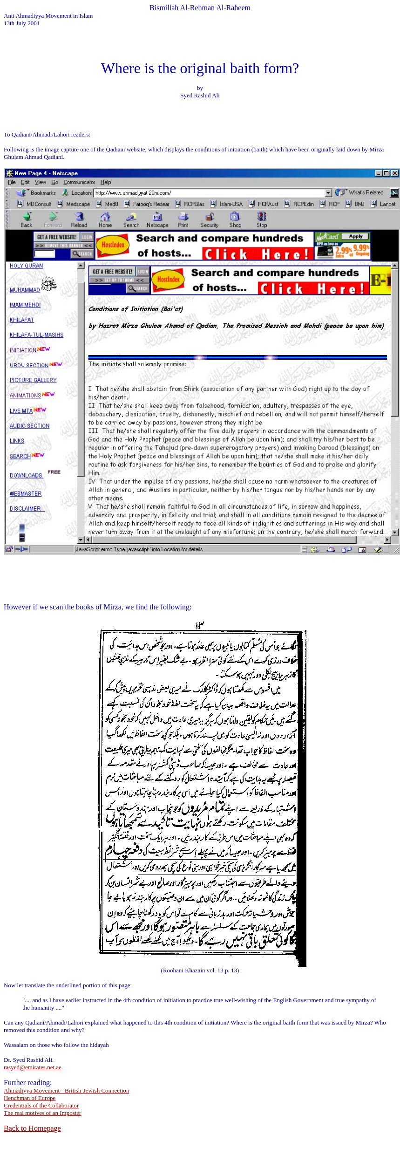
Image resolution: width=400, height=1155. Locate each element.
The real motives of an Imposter (42, 1112)
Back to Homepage (32, 1128)
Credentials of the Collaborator (41, 1105)
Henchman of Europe (29, 1097)
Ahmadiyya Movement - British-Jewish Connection (66, 1090)
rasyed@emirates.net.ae (32, 1067)
